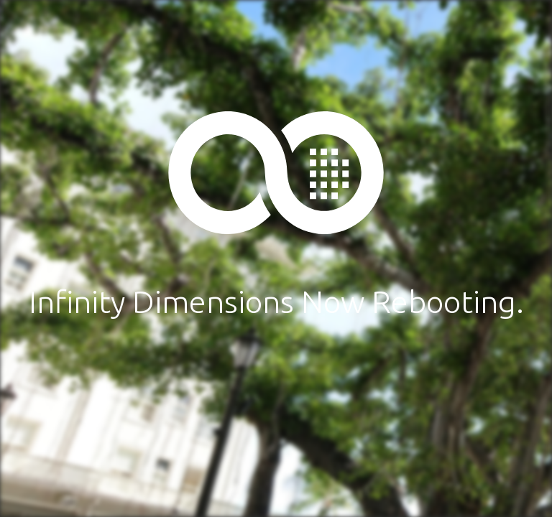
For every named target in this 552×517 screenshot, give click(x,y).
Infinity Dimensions (276, 172)
